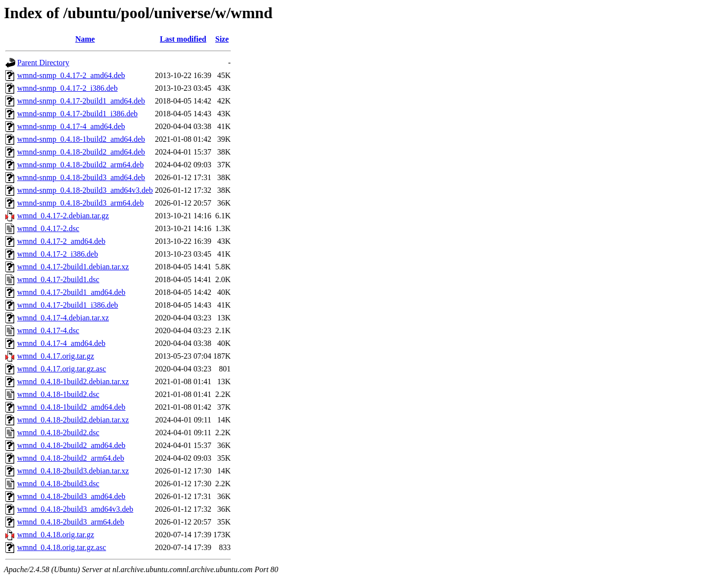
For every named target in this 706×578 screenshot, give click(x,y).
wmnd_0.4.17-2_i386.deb (57, 254)
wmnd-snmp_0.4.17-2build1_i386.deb (77, 113)
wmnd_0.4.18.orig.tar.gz (55, 534)
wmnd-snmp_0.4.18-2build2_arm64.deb (80, 164)
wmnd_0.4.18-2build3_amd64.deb (71, 496)
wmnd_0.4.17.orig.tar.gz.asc (61, 369)
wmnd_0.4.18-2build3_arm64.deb (70, 522)
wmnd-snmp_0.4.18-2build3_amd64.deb (81, 177)
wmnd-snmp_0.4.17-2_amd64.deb (71, 75)
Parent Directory (43, 62)
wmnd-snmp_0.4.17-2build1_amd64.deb (81, 101)
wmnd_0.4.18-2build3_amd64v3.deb (75, 509)
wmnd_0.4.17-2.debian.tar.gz (63, 215)
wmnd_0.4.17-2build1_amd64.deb (71, 292)
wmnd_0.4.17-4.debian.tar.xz (63, 318)
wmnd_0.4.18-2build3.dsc (58, 483)
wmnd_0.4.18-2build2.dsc (58, 432)
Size (222, 39)
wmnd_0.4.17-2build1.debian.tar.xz (73, 267)
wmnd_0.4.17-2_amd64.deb (61, 241)
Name (85, 39)
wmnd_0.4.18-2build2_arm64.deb (70, 458)
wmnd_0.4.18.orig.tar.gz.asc (61, 547)
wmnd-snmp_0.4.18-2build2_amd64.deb (81, 152)
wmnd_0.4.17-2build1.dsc (58, 279)
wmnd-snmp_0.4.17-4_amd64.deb (71, 126)
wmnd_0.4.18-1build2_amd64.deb (71, 407)
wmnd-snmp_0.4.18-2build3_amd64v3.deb (85, 190)
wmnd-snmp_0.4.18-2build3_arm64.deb (80, 203)
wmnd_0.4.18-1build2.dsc (58, 394)
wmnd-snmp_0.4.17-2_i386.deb (67, 88)
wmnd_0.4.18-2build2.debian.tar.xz (73, 420)
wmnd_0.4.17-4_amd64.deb (61, 343)
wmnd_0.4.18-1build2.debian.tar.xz (73, 381)
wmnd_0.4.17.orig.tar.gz (55, 356)
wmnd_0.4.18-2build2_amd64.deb (71, 445)
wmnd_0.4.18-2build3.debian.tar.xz (73, 471)
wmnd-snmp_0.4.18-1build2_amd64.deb (81, 139)
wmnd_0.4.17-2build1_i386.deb (67, 305)
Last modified (183, 39)
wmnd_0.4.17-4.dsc (48, 330)
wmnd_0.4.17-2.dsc (48, 228)
